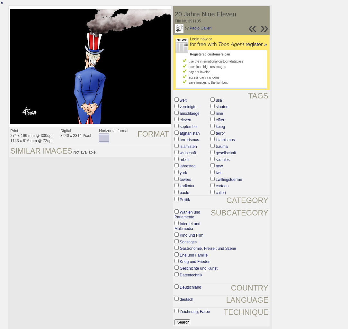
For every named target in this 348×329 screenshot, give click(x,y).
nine (219, 113)
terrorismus (189, 140)
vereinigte (188, 107)
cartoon (222, 186)
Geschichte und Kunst (198, 268)
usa (219, 100)
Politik (185, 200)
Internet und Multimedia (187, 226)
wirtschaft (188, 153)
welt (183, 100)
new (219, 166)
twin (219, 173)
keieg (220, 126)
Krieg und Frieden (195, 261)
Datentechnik (191, 275)
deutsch (186, 299)
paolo (184, 192)
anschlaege (189, 113)
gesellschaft (226, 153)
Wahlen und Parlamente (187, 215)
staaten (222, 107)
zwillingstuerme (229, 179)
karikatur (187, 186)
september (189, 126)
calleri (221, 192)
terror (220, 133)
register (256, 44)
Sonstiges (188, 242)
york (183, 173)
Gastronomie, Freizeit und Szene (208, 248)
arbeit (184, 159)
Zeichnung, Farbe (195, 311)
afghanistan (190, 133)
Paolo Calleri (200, 28)
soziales (222, 159)
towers (185, 179)
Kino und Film (191, 235)
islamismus (225, 140)
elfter (220, 120)
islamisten (188, 146)
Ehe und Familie (194, 255)
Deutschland (190, 287)
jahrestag (187, 166)
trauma (222, 146)
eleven (185, 120)
